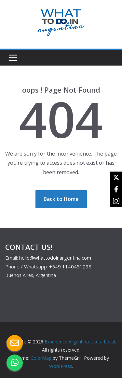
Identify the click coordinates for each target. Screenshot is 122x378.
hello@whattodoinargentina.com (55, 257)
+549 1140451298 (70, 266)
